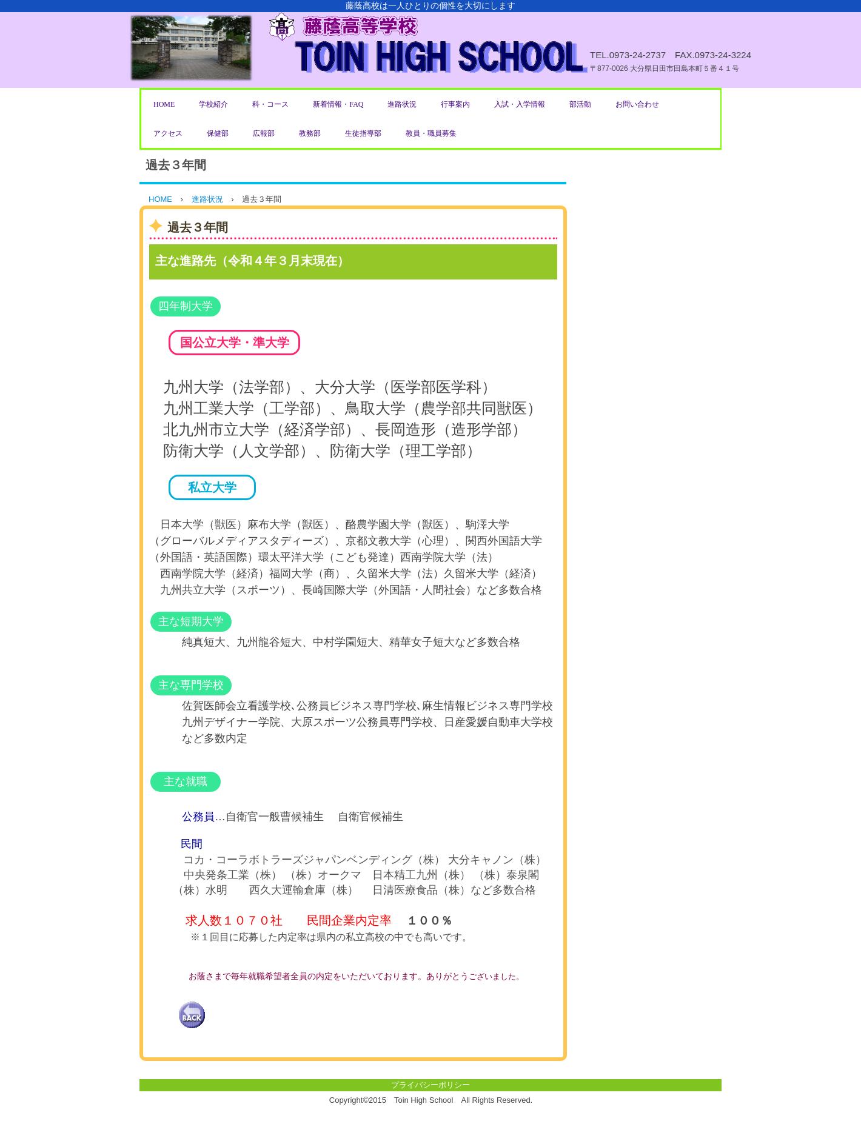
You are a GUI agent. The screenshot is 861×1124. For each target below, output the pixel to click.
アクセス (168, 133)
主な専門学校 (191, 685)
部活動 (580, 104)
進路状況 (402, 104)
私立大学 (212, 487)
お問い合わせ (637, 104)
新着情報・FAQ (338, 104)
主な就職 (185, 781)
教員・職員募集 (431, 133)
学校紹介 (213, 104)
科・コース (270, 104)
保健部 (218, 133)
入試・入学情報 (519, 104)
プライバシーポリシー (430, 1084)
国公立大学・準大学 (234, 342)
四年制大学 (185, 306)
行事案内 (455, 104)
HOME (164, 104)
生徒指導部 (363, 133)
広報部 (264, 133)
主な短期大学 (191, 621)
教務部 (310, 133)
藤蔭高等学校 (430, 44)
